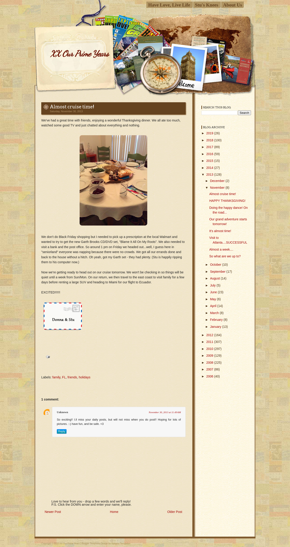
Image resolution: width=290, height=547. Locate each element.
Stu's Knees (206, 4)
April (213, 306)
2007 (210, 369)
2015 (210, 161)
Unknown (62, 412)
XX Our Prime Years (79, 53)
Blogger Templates (90, 543)
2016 (210, 154)
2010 (210, 349)
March (215, 313)
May (213, 299)
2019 (210, 133)
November (217, 187)
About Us (232, 4)
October (216, 264)
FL (64, 377)
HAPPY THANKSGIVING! (227, 201)
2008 (210, 362)
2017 (210, 147)
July (213, 285)
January (216, 326)
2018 (210, 140)
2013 (210, 174)
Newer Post (53, 512)
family (56, 377)
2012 (210, 335)
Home (114, 512)
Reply (61, 431)
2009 (210, 355)
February (216, 319)
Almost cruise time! (72, 106)
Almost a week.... (221, 249)
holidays (84, 377)
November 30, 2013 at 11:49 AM (165, 412)
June (214, 292)
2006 (210, 376)
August (215, 278)
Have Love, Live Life (169, 4)
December (217, 181)
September (218, 271)
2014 (210, 168)
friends (72, 377)
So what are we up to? (225, 256)
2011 (210, 342)
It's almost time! (220, 231)
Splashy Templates (120, 543)
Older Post (174, 512)
